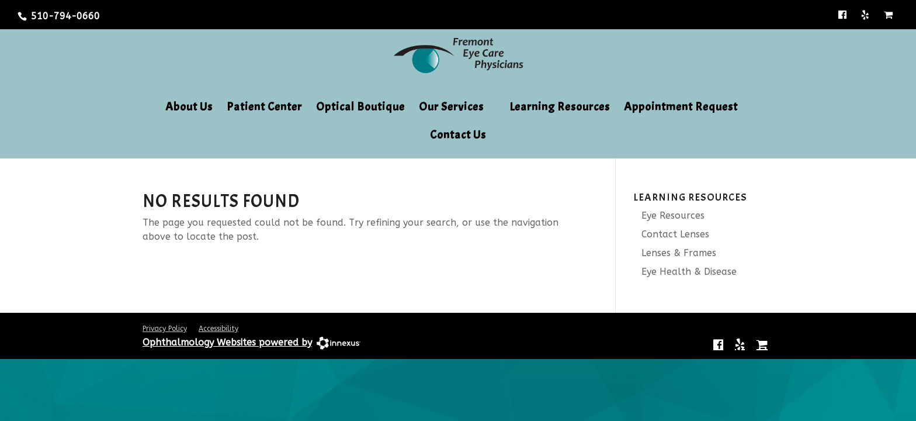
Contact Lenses (671, 234)
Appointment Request (681, 108)
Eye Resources (669, 215)
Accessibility (218, 329)
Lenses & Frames (674, 252)
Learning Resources (559, 108)
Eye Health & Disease (685, 271)
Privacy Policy (165, 329)
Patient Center (264, 108)
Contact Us (458, 136)
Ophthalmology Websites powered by (227, 342)
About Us (189, 108)
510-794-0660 (65, 16)
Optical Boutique (360, 108)
